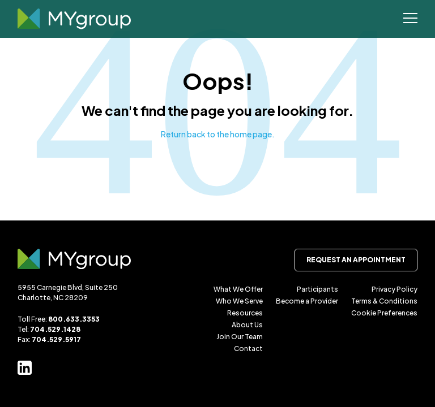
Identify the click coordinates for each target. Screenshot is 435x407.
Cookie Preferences (384, 313)
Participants (317, 289)
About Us (247, 325)
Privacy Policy (394, 289)
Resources (245, 313)
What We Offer (238, 289)
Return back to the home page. (218, 134)
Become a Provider (307, 301)
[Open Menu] (410, 19)
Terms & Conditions (384, 301)
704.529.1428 (55, 329)
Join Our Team (239, 336)
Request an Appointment (356, 260)
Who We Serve (239, 301)
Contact (248, 348)
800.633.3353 (74, 319)
